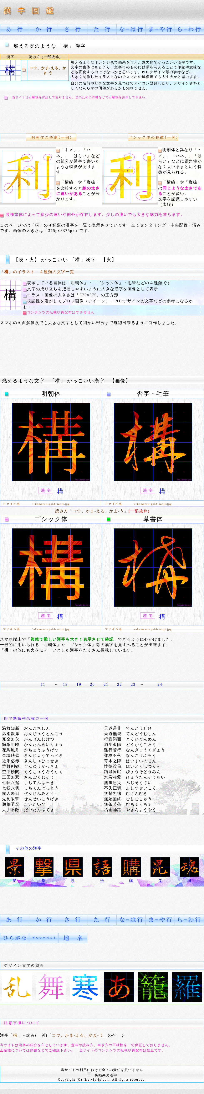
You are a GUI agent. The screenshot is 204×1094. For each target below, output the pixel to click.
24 (159, 684)
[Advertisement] (102, 116)
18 (65, 684)
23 (133, 684)
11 (43, 684)
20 (92, 684)
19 (78, 684)
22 (119, 684)
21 (106, 684)
